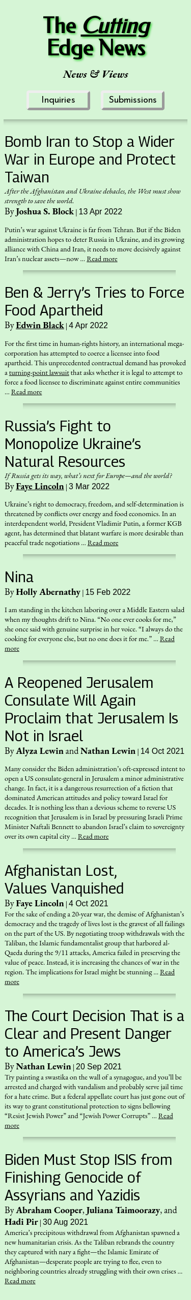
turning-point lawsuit (39, 372)
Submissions (132, 100)
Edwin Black (40, 325)
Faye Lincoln (40, 486)
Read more (102, 258)
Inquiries (58, 100)
